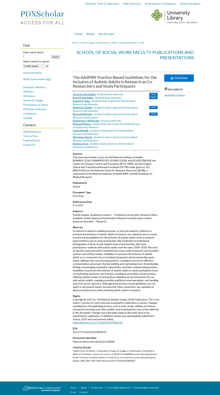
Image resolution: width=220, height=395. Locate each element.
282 (142, 43)
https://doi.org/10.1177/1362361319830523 (98, 322)
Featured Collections (34, 87)
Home (75, 43)
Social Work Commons (175, 95)
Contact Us (29, 144)
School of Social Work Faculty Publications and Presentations (135, 55)
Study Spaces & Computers (160, 3)
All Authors (29, 96)
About (84, 387)
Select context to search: (36, 61)
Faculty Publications (128, 43)
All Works (28, 91)
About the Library (190, 3)
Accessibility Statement (118, 387)
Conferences (30, 113)
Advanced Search (32, 72)
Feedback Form (31, 140)
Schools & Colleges (33, 100)
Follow (153, 94)
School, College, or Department (94, 43)
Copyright (83, 392)
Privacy (73, 392)
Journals (27, 117)
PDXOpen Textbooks (34, 109)
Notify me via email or (37, 79)
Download (179, 78)
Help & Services (132, 3)
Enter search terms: (33, 52)
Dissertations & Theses (35, 104)
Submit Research (32, 131)
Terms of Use (30, 136)
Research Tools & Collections (102, 3)
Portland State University (146, 387)
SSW (114, 43)
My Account (97, 387)
